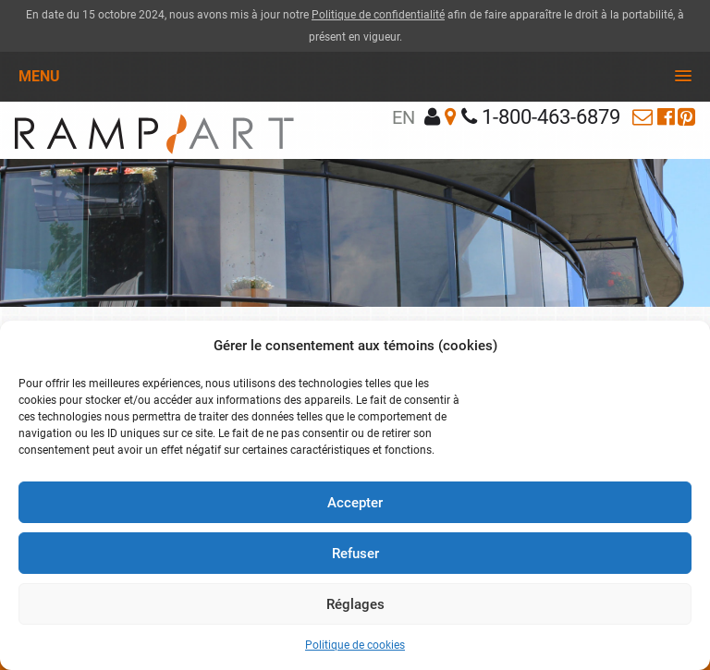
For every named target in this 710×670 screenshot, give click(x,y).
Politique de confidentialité (378, 14)
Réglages (355, 604)
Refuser (355, 553)
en (403, 117)
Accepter (355, 502)
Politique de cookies (355, 645)
